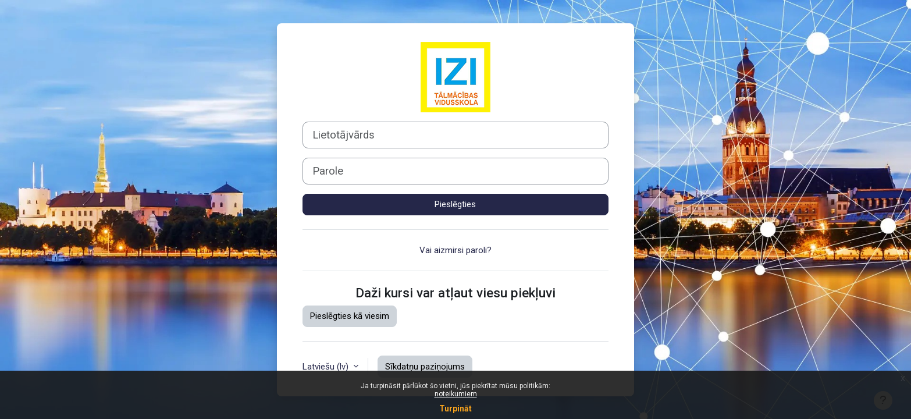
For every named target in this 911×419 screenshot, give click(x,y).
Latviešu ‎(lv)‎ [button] (327, 366)
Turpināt (455, 408)
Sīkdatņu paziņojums (425, 366)
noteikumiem (456, 394)
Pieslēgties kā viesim (349, 316)
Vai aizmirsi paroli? (455, 250)
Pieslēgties (455, 204)
